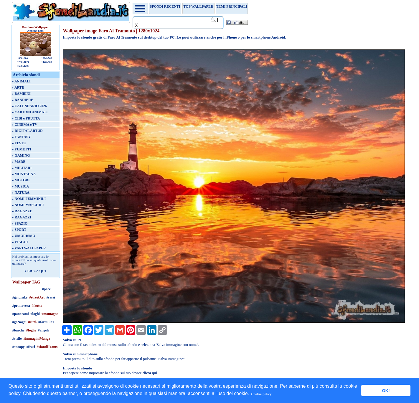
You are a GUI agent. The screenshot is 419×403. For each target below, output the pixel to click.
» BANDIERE (22, 100)
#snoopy (18, 347)
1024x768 (46, 58)
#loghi (35, 314)
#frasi (31, 347)
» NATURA (20, 192)
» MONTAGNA (24, 174)
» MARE (19, 162)
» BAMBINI (21, 94)
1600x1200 (23, 65)
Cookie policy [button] (261, 394)
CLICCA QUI (35, 271)
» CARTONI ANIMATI (30, 112)
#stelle (17, 338)
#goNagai (19, 322)
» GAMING (21, 155)
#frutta (37, 306)
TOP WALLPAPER (198, 6)
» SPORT (19, 230)
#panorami (20, 314)
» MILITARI (22, 168)
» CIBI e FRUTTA (26, 118)
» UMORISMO (23, 236)
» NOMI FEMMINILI (29, 199)
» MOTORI (21, 180)
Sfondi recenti (165, 6)
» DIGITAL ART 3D (27, 131)
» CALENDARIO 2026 (29, 106)
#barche (18, 330)
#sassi (50, 297)
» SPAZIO (20, 223)
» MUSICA (20, 186)
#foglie (31, 330)
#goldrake (19, 297)
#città (32, 322)
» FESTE (19, 143)
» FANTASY (21, 137)
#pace (46, 289)
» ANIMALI (21, 81)
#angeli (43, 330)
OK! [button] (386, 390)
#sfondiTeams (47, 347)
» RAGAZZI (21, 217)
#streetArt (36, 297)
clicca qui (150, 373)
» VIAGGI (20, 242)
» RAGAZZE (22, 211)
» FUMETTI (21, 149)
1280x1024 (23, 62)
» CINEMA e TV (24, 124)
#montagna (50, 314)
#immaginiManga (37, 338)
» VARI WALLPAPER (29, 248)
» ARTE (18, 87)
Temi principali (231, 6)
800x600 (23, 58)
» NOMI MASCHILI (28, 205)
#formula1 (46, 322)
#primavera (21, 306)
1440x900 (46, 62)
